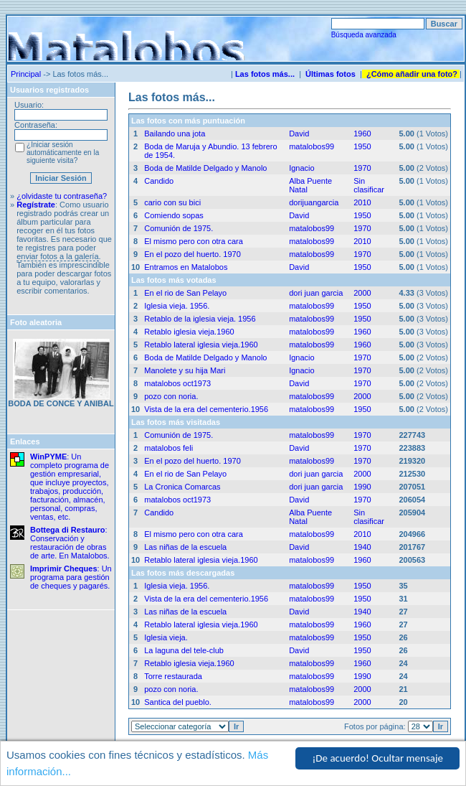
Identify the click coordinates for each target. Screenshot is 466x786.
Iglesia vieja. (166, 637)
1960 (362, 133)
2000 (362, 293)
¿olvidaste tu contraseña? (61, 196)
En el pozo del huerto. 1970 (192, 254)
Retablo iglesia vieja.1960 (189, 331)
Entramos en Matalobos (185, 267)
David (299, 133)
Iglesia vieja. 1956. (176, 305)
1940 (362, 547)
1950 (362, 146)
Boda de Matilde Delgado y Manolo (205, 168)
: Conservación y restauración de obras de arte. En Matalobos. (70, 542)
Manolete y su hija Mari (184, 370)
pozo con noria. (171, 396)
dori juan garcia (316, 293)
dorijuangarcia (313, 202)
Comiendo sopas (174, 215)
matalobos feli (168, 448)
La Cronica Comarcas (182, 486)
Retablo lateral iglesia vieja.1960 (200, 344)
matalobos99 (311, 146)
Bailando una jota (174, 133)
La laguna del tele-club (184, 650)
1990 (362, 486)
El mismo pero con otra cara (193, 241)
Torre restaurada (173, 676)
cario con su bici (172, 202)
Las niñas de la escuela (185, 547)
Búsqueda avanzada (363, 35)
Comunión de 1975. (178, 228)
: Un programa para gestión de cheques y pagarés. (71, 577)
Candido (158, 181)
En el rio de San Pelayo (185, 293)
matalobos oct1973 (177, 383)
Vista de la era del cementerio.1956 (206, 409)
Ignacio (301, 168)
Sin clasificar (368, 185)
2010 (362, 202)
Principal (26, 74)
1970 (362, 168)
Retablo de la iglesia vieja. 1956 (199, 318)
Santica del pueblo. (177, 702)
